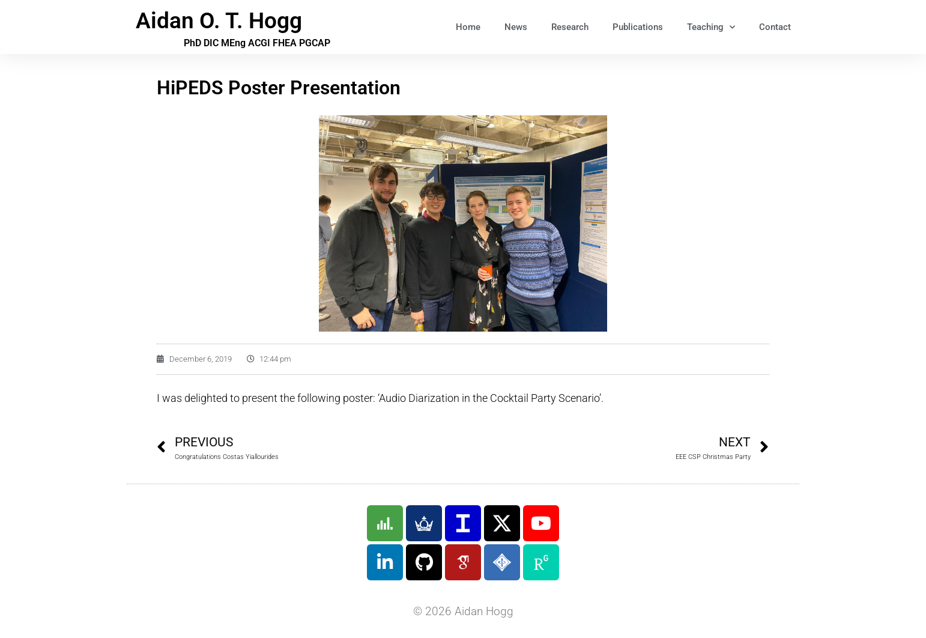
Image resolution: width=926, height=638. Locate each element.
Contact (775, 27)
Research (570, 27)
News (515, 27)
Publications (638, 27)
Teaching (711, 27)
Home (468, 27)
